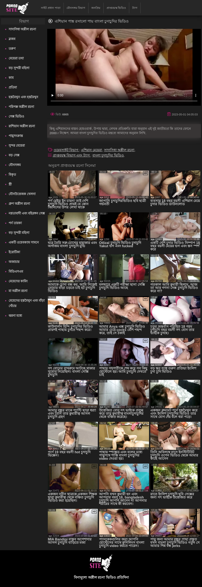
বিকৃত (12, 174)
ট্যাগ (134, 7)
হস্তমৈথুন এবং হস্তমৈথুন (23, 97)
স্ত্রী (10, 184)
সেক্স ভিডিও (16, 116)
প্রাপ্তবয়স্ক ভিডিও (116, 7)
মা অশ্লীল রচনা (18, 291)
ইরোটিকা (14, 252)
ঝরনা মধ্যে (15, 315)
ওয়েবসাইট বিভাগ (66, 150)
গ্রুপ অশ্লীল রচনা (19, 203)
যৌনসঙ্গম (15, 165)
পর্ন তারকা (15, 223)
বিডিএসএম (16, 271)
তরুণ (12, 48)
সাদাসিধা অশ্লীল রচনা (22, 29)
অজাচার (14, 262)
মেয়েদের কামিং (18, 281)
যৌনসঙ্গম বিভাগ (76, 7)
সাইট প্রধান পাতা (50, 7)
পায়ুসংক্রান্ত (16, 136)
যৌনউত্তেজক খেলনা (22, 194)
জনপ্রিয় (95, 7)
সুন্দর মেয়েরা (17, 145)
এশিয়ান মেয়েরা (91, 150)
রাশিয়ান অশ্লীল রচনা (22, 126)
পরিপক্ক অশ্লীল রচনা (21, 107)
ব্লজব (12, 39)
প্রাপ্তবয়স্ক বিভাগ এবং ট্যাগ (72, 155)
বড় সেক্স (14, 155)
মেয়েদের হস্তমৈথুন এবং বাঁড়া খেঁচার (27, 303)
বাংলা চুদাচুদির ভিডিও (108, 155)
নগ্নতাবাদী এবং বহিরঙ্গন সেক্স (27, 213)
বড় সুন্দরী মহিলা (19, 68)
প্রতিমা (13, 87)
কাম (11, 77)
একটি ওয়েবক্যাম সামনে (24, 242)
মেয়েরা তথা (16, 58)
